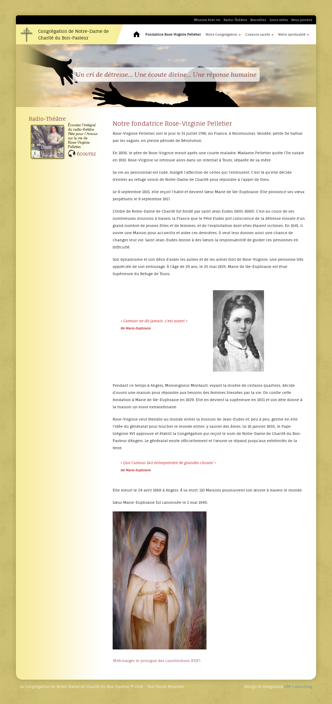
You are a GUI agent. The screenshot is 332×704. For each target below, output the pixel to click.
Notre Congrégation (221, 34)
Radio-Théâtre (235, 20)
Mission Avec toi (207, 20)
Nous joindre (301, 20)
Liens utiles (278, 20)
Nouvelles (258, 20)
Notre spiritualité (292, 34)
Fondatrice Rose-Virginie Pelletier (173, 34)
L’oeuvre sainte (257, 34)
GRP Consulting (298, 686)
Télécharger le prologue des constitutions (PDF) (156, 660)
